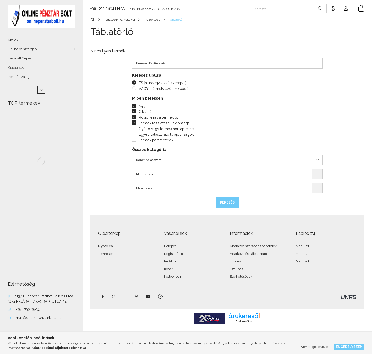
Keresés (227, 202)
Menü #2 (302, 254)
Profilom (170, 261)
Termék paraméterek (156, 140)
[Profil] (345, 8)
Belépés (170, 246)
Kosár (168, 269)
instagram (114, 296)
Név (142, 106)
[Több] (41, 90)
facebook (102, 296)
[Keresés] (288, 8)
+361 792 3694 (28, 309)
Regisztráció (173, 254)
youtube (148, 296)
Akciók (13, 40)
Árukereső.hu (244, 321)
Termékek (105, 254)
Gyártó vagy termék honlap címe (166, 129)
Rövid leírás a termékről (158, 117)
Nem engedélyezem (315, 347)
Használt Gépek (20, 58)
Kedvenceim (173, 276)
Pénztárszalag (19, 77)
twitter (125, 296)
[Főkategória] (93, 19)
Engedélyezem (349, 347)
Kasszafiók (16, 67)
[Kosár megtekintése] (358, 8)
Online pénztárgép (22, 49)
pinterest (136, 296)
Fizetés (235, 261)
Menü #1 (302, 246)
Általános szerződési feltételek (253, 246)
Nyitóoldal (106, 246)
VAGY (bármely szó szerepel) (163, 89)
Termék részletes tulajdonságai (164, 123)
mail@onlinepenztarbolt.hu (38, 317)
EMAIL (122, 8)
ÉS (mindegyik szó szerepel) (163, 83)
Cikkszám (147, 112)
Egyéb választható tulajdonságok (166, 134)
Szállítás (236, 269)
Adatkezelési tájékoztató (248, 254)
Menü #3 (302, 261)
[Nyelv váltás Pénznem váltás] (333, 8)
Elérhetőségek (241, 276)
